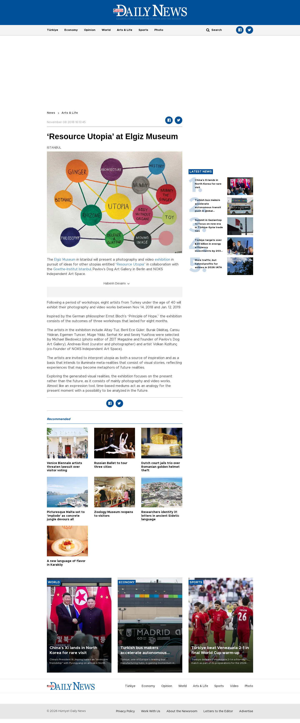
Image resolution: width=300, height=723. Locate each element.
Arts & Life (124, 30)
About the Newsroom (181, 711)
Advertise (246, 711)
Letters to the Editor (218, 711)
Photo (158, 30)
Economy (71, 30)
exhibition (162, 259)
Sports (143, 30)
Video (234, 686)
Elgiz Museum (64, 259)
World (106, 30)
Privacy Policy (125, 711)
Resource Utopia (130, 264)
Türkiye (52, 30)
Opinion (89, 30)
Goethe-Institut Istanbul (72, 269)
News (51, 112)
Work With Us (150, 711)
